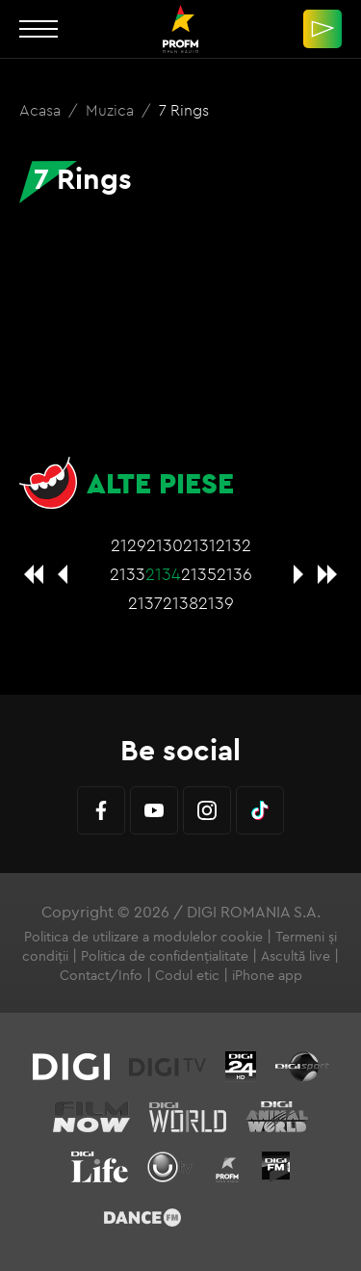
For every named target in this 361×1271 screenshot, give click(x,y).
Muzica (112, 109)
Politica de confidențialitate (164, 956)
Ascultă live (295, 956)
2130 (164, 545)
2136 (234, 574)
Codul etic (187, 975)
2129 (128, 545)
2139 (216, 603)
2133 (127, 574)
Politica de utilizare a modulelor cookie (143, 936)
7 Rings (184, 109)
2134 (163, 574)
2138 (180, 603)
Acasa (41, 109)
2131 (199, 545)
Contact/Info (101, 975)
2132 (233, 545)
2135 (199, 574)
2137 (145, 603)
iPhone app (267, 975)
